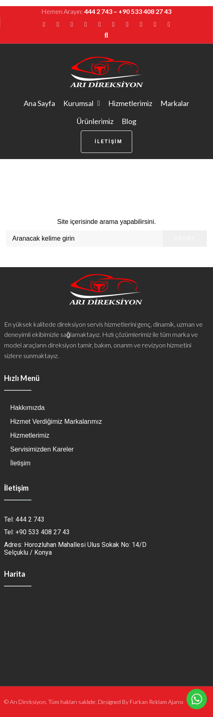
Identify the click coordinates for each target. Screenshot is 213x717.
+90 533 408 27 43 (144, 11)
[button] (106, 142)
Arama (184, 238)
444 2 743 (98, 11)
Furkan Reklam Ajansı (156, 701)
